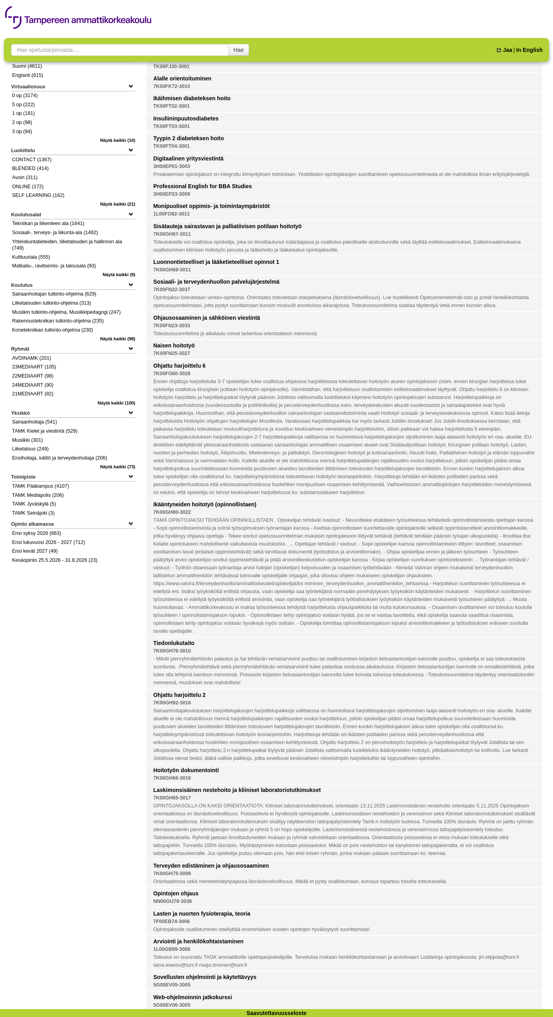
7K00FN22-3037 (171, 289)
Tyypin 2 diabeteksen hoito (188, 138)
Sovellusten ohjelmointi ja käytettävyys (205, 977)
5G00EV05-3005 (171, 985)
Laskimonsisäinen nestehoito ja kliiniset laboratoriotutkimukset (237, 790)
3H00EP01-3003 (171, 166)
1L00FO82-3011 (171, 214)
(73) (117, 466)
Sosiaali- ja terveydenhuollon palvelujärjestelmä (216, 282)
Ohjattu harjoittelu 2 (179, 695)
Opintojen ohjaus (175, 893)
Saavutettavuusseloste (277, 1013)
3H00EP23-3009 (171, 194)
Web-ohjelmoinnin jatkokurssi (192, 997)
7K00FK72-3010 (171, 86)
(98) (117, 338)
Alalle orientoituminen (182, 78)
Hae (239, 50)
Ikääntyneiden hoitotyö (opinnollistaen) (205, 504)
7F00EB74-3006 (171, 921)
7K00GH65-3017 (172, 798)
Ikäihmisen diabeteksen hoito (191, 98)
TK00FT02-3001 (171, 106)
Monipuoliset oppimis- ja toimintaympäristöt (211, 206)
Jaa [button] (504, 50)
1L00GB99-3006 (171, 949)
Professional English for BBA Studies (202, 186)
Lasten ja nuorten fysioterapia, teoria (201, 913)
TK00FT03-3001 (171, 126)
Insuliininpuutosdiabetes (186, 118)
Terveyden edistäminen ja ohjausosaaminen (211, 865)
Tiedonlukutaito (173, 643)
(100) (116, 403)
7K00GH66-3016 (172, 778)
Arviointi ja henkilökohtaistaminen (198, 941)
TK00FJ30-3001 (171, 66)
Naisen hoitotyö (174, 345)
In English (529, 50)
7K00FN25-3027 (171, 353)
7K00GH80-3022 (172, 512)
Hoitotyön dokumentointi (186, 770)
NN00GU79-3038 (172, 901)
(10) (117, 140)
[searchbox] (120, 50)
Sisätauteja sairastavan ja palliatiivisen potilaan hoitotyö (227, 226)
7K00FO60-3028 (171, 373)
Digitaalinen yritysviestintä (188, 158)
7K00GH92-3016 (172, 703)
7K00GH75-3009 (172, 873)
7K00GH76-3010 (172, 651)
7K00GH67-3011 (172, 234)
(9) (119, 274)
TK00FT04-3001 (171, 146)
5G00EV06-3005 (171, 1005)
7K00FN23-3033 (171, 325)
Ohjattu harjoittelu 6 (179, 366)
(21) (117, 204)
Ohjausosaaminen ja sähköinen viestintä (206, 318)
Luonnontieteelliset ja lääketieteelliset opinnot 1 (216, 262)
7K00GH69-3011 (172, 270)
